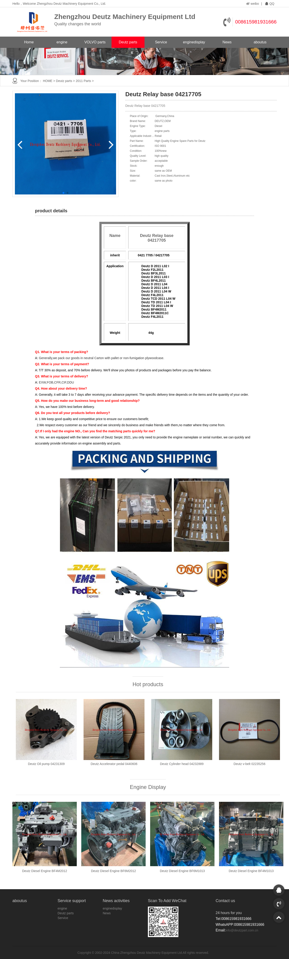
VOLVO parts (95, 42)
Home (29, 42)
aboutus (260, 42)
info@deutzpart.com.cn (242, 930)
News (227, 42)
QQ (269, 3)
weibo (252, 3)
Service (161, 42)
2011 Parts (83, 81)
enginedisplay (194, 42)
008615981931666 (256, 22)
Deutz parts (128, 42)
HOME (47, 81)
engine (61, 42)
